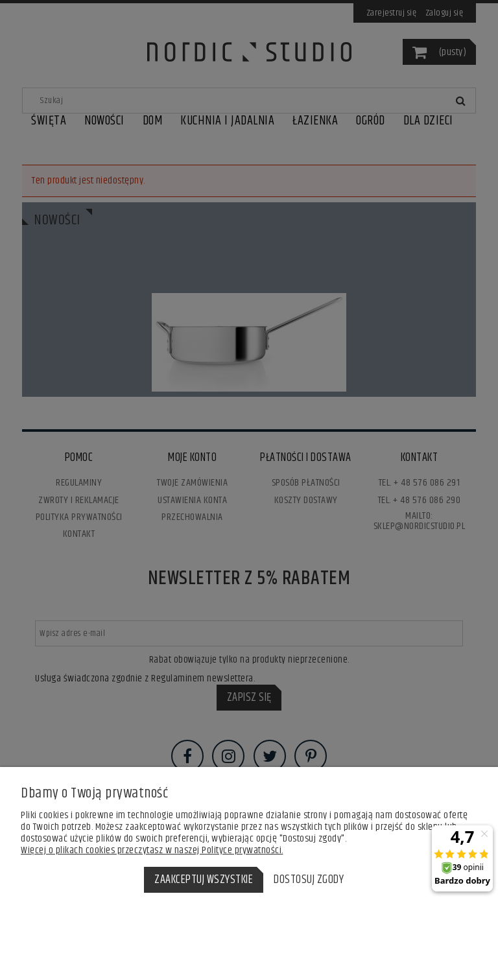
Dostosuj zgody (309, 880)
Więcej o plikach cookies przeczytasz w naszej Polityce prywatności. (152, 850)
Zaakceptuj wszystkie (203, 880)
